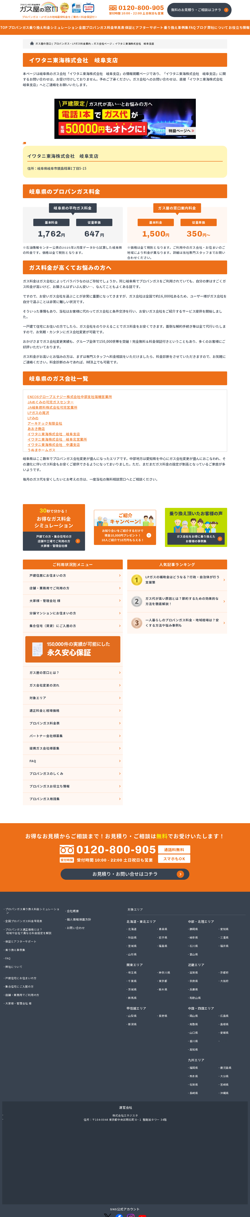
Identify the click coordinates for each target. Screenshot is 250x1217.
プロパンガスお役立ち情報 (49, 759)
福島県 (163, 923)
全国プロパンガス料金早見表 (25, 897)
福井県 (225, 923)
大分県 (225, 1053)
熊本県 (194, 1053)
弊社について (15, 943)
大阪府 (225, 958)
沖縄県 (225, 1069)
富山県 (194, 931)
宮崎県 (225, 1061)
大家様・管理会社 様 (44, 596)
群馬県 (133, 974)
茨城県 (133, 966)
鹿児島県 (226, 1044)
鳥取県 (194, 1001)
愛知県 (225, 906)
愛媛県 (225, 1009)
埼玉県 (133, 949)
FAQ (31, 738)
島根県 (225, 1001)
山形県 (133, 931)
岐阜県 (194, 914)
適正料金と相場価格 (44, 694)
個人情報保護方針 (80, 895)
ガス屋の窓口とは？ (44, 662)
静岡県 (194, 906)
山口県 (194, 1009)
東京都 (163, 958)
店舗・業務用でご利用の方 (49, 585)
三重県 (225, 914)
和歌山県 (196, 974)
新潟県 (133, 1001)
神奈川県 (165, 949)
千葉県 (133, 958)
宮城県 (133, 923)
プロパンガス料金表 (44, 705)
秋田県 (133, 914)
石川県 (194, 923)
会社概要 (73, 887)
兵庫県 (194, 966)
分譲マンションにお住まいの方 (53, 606)
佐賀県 (194, 1061)
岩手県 (163, 914)
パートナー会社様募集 (46, 716)
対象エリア (37, 684)
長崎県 (194, 1069)
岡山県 (194, 992)
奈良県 (194, 958)
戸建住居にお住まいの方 (47, 574)
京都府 (225, 949)
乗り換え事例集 (16, 926)
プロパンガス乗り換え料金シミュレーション (33, 887)
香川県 (194, 1018)
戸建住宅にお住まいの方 (22, 954)
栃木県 (163, 966)
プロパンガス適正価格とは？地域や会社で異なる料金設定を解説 (30, 907)
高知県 (194, 1026)
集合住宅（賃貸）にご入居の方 (53, 617)
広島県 (225, 992)
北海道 (133, 906)
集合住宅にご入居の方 (21, 963)
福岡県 (194, 1044)
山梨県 (133, 992)
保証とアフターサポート (22, 917)
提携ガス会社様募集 (44, 727)
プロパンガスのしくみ (46, 748)
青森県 (163, 906)
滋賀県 (194, 949)
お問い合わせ (77, 904)
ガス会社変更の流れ (44, 673)
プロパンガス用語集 (44, 770)
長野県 (163, 992)
